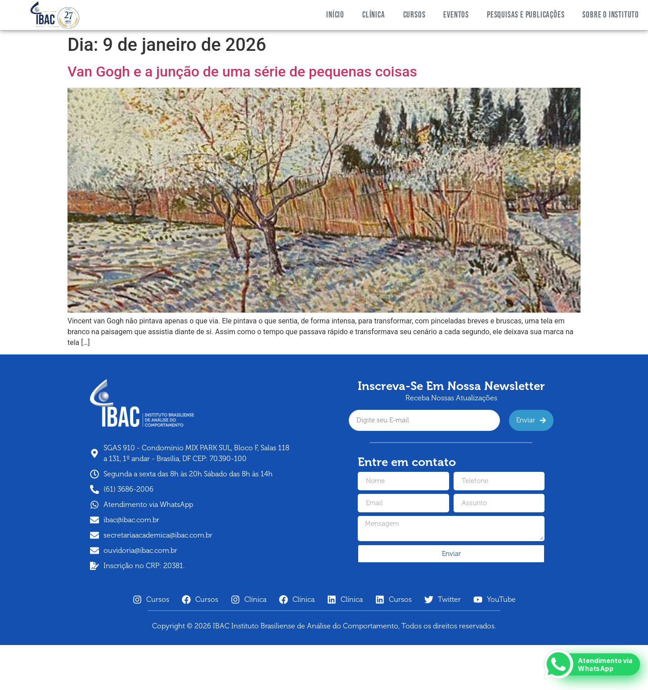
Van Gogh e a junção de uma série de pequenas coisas (242, 71)
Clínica (373, 15)
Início (335, 15)
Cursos (414, 15)
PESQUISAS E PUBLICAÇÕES (525, 15)
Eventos (456, 15)
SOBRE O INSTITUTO (610, 15)
